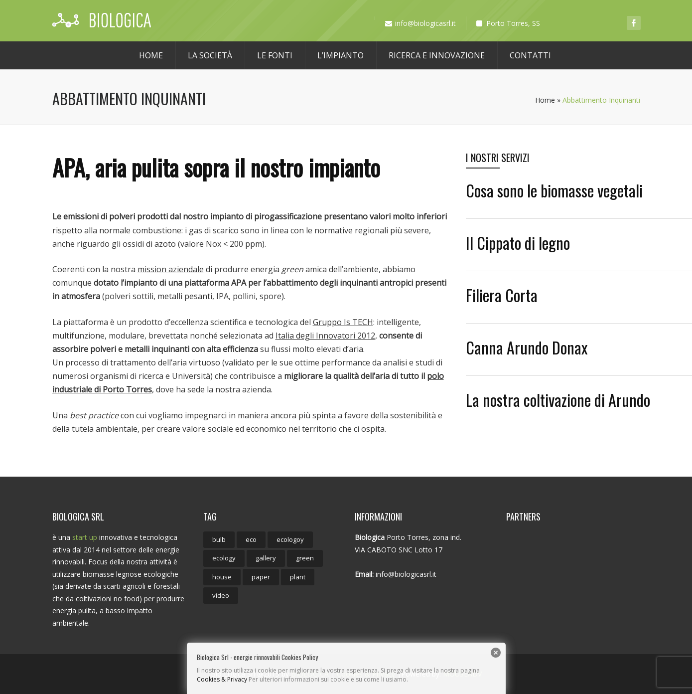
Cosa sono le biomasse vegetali (554, 190)
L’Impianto (340, 55)
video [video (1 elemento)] (220, 595)
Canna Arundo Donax (526, 347)
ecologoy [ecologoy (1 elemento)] (290, 539)
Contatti (530, 55)
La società (210, 55)
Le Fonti (274, 55)
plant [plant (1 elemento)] (297, 576)
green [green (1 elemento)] (305, 557)
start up (84, 537)
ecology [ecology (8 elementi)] (224, 557)
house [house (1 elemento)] (222, 576)
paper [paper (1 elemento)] (261, 576)
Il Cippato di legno (518, 242)
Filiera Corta (502, 295)
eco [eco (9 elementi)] (251, 539)
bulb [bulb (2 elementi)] (219, 539)
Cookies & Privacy (222, 679)
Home (151, 55)
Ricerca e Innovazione (437, 55)
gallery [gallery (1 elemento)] (266, 557)
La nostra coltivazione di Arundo (558, 399)
